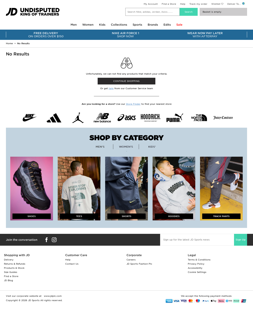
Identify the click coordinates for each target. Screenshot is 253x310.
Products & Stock (14, 268)
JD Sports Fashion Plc (139, 263)
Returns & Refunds (14, 263)
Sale (179, 24)
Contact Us (71, 263)
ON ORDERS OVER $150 (46, 35)
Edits (167, 24)
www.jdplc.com (52, 296)
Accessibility (195, 268)
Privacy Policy (196, 263)
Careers (131, 259)
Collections (119, 24)
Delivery (8, 259)
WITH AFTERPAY (205, 35)
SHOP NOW (125, 35)
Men (74, 24)
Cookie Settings (197, 272)
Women (87, 24)
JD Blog (8, 280)
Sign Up (240, 239)
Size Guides (10, 272)
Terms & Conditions (199, 259)
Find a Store (169, 4)
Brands (153, 24)
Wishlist (215, 4)
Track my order (198, 4)
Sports (137, 24)
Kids (102, 24)
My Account (151, 4)
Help (182, 4)
